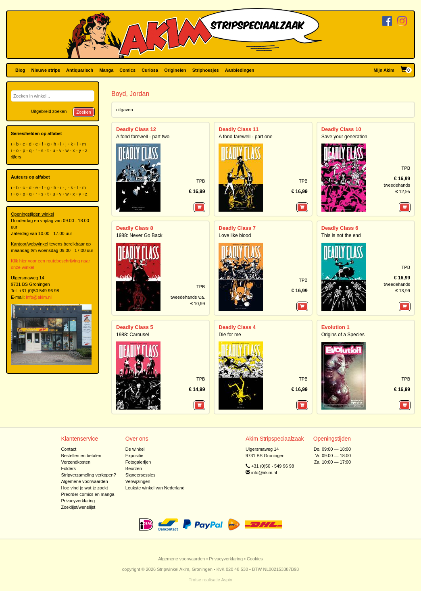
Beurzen (133, 468)
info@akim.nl (39, 297)
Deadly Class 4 (237, 327)
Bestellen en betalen (81, 455)
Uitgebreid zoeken (49, 111)
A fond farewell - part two (142, 136)
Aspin (226, 579)
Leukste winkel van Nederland (155, 487)
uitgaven (124, 109)
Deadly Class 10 (341, 129)
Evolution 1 (335, 327)
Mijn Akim (383, 70)
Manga (106, 70)
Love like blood (235, 235)
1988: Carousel (132, 334)
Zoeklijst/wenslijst (78, 507)
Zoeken (83, 112)
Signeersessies (140, 474)
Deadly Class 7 (237, 228)
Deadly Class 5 (134, 327)
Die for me (230, 334)
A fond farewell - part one (245, 136)
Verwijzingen (137, 481)
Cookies (255, 558)
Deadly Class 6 (339, 228)
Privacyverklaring (78, 500)
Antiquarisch (79, 70)
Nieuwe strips (45, 70)
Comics (127, 70)
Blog (20, 70)
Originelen (175, 70)
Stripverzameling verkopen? (88, 474)
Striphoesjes (205, 70)
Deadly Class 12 (136, 129)
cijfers (16, 156)
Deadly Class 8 (134, 228)
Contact (68, 449)
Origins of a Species (343, 334)
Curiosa (150, 70)
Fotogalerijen (138, 462)
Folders (68, 468)
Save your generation (344, 136)
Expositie (134, 455)
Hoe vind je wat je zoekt (84, 487)
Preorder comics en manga (87, 494)
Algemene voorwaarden (84, 481)
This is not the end (341, 235)
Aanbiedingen (239, 70)
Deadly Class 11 (238, 129)
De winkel (135, 449)
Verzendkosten (75, 462)
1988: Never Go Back (139, 235)
